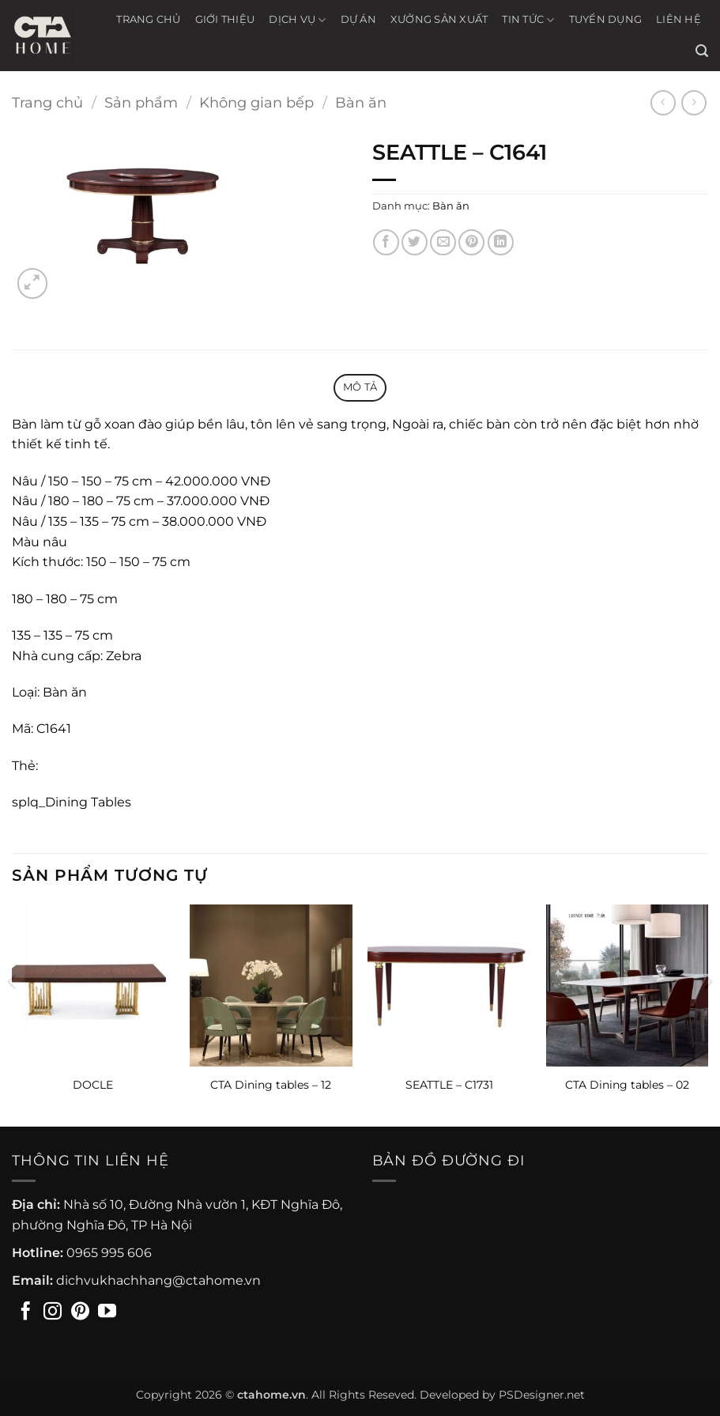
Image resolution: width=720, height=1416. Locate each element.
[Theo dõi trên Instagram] (52, 1312)
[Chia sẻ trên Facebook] (386, 242)
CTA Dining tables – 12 (270, 1085)
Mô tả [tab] (360, 387)
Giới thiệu (225, 19)
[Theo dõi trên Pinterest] (80, 1312)
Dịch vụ (297, 20)
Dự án (358, 19)
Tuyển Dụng (606, 19)
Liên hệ (678, 19)
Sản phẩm (141, 102)
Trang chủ (148, 19)
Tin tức (528, 20)
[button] (701, 51)
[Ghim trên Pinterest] (471, 242)
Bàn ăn (360, 102)
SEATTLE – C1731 (449, 1085)
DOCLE (93, 1085)
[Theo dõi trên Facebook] (26, 1312)
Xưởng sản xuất (439, 19)
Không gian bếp (256, 102)
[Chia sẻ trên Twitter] (414, 242)
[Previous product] (693, 102)
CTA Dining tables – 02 (627, 1085)
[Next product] (662, 102)
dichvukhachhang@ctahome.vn (158, 1280)
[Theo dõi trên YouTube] (107, 1312)
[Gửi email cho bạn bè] (443, 242)
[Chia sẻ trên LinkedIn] (501, 242)
